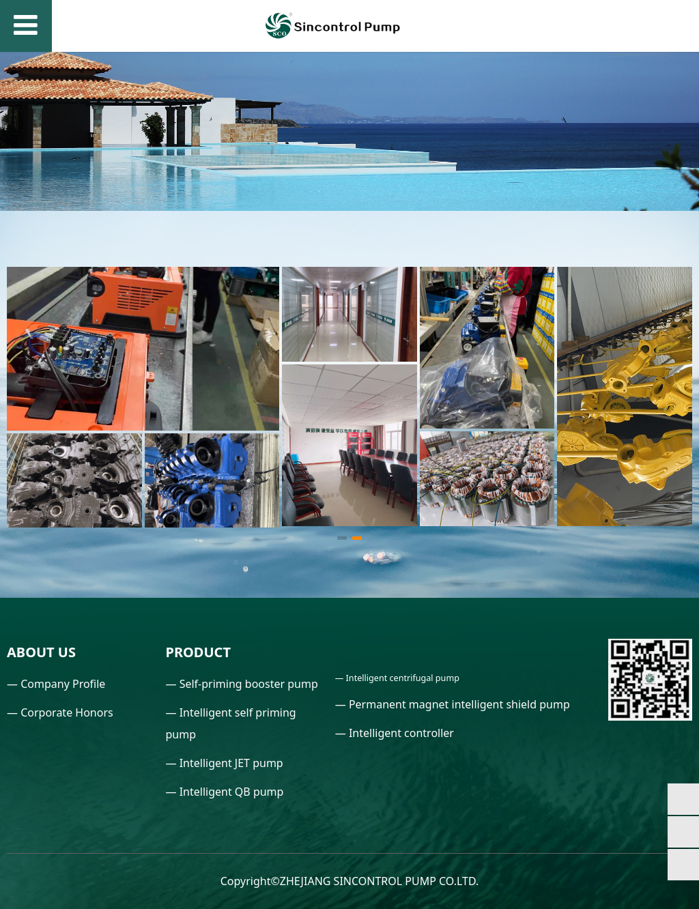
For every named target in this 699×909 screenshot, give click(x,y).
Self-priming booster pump (249, 683)
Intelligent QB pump (232, 791)
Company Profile (62, 683)
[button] (342, 538)
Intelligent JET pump (231, 762)
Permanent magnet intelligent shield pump (459, 704)
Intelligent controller (401, 732)
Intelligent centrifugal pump (402, 678)
